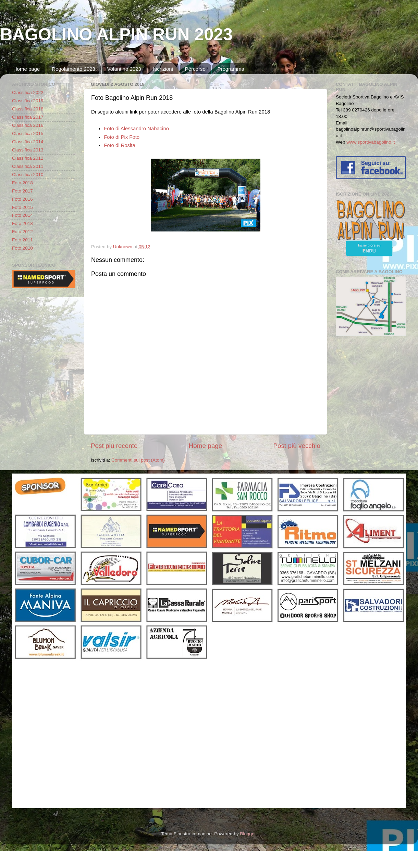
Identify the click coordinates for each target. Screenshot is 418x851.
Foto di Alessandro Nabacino (136, 128)
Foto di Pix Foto (121, 137)
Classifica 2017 (28, 117)
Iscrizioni (163, 69)
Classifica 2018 (28, 108)
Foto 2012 (22, 231)
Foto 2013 (22, 223)
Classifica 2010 (28, 174)
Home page (26, 69)
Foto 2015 (22, 207)
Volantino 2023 (124, 69)
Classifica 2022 (28, 92)
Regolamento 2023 (73, 69)
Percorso (195, 69)
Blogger (248, 833)
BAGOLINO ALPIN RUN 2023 (116, 34)
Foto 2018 (22, 182)
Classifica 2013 (28, 149)
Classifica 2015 (28, 133)
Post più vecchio (296, 445)
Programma (230, 69)
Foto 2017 (22, 191)
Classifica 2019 (28, 100)
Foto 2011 (22, 239)
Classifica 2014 (28, 141)
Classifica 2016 (28, 125)
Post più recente (114, 445)
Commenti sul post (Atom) (138, 460)
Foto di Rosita (119, 145)
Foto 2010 (22, 248)
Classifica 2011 (28, 166)
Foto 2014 (22, 215)
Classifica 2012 (28, 158)
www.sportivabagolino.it (370, 142)
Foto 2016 (22, 199)
